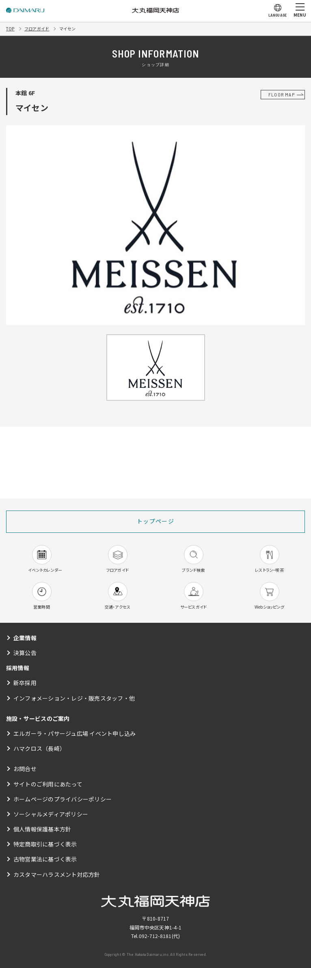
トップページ (155, 521)
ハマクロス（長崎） (39, 748)
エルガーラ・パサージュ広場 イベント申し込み (74, 733)
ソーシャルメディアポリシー (50, 814)
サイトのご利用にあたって (47, 784)
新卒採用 (25, 683)
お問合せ (25, 769)
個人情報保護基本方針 (42, 829)
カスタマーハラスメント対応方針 (56, 874)
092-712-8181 (155, 935)
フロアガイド (36, 29)
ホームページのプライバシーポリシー (62, 799)
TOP (10, 29)
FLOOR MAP (281, 94)
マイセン (67, 29)
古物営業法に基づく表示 (45, 859)
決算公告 (25, 653)
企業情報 (25, 638)
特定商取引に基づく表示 (45, 844)
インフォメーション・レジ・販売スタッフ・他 (74, 698)
